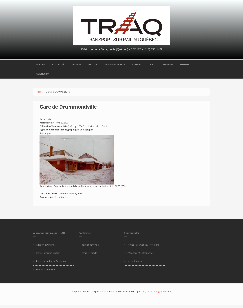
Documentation (115, 64)
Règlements (162, 291)
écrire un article (89, 252)
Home (39, 91)
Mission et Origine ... (46, 244)
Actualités (59, 64)
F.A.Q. (153, 64)
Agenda (77, 64)
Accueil (40, 64)
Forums (184, 64)
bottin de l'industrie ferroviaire (51, 261)
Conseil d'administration (48, 252)
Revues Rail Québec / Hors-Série (143, 244)
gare (49, 133)
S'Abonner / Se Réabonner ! (140, 252)
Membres (168, 64)
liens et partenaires (45, 269)
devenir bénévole (90, 244)
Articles (93, 64)
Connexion (42, 73)
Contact (137, 64)
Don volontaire (134, 261)
